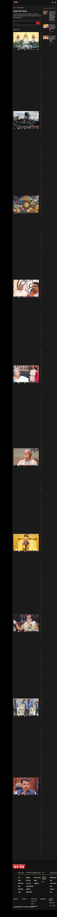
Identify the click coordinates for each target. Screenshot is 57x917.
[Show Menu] (52, 2)
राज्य (19, 877)
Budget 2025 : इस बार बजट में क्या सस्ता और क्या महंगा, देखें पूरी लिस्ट (52, 27)
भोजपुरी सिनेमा (29, 886)
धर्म (43, 882)
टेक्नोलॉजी (20, 889)
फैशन (51, 886)
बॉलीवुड (28, 877)
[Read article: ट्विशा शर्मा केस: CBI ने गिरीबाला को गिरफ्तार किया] (26, 374)
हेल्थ (51, 892)
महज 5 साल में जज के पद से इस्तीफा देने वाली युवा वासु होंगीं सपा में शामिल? (52, 38)
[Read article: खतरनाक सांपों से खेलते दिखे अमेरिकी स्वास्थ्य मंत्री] (26, 708)
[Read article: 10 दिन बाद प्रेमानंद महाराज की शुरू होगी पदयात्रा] (26, 543)
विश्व (19, 886)
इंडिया (19, 880)
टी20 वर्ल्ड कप (37, 877)
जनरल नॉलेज (53, 883)
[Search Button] (55, 2)
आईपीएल (36, 883)
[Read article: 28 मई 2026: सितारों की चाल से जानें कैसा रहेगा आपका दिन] (26, 204)
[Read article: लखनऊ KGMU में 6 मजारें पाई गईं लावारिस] (26, 41)
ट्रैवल (51, 880)
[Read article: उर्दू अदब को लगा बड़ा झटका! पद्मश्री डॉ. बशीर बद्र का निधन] (26, 623)
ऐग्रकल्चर (52, 889)
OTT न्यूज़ (28, 883)
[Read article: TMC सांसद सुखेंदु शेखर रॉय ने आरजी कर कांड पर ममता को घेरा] (26, 289)
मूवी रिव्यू (28, 889)
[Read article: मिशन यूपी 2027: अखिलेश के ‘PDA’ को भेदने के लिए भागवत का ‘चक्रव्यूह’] (26, 457)
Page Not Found (20, 7)
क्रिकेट (35, 880)
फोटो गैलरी (20, 883)
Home (14, 7)
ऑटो (19, 892)
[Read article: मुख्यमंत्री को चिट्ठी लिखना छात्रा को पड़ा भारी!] (26, 786)
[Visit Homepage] (15, 2)
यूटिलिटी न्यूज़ (53, 877)
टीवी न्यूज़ (28, 880)
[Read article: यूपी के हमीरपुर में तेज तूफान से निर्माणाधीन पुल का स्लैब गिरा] (26, 120)
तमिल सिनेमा (29, 892)
